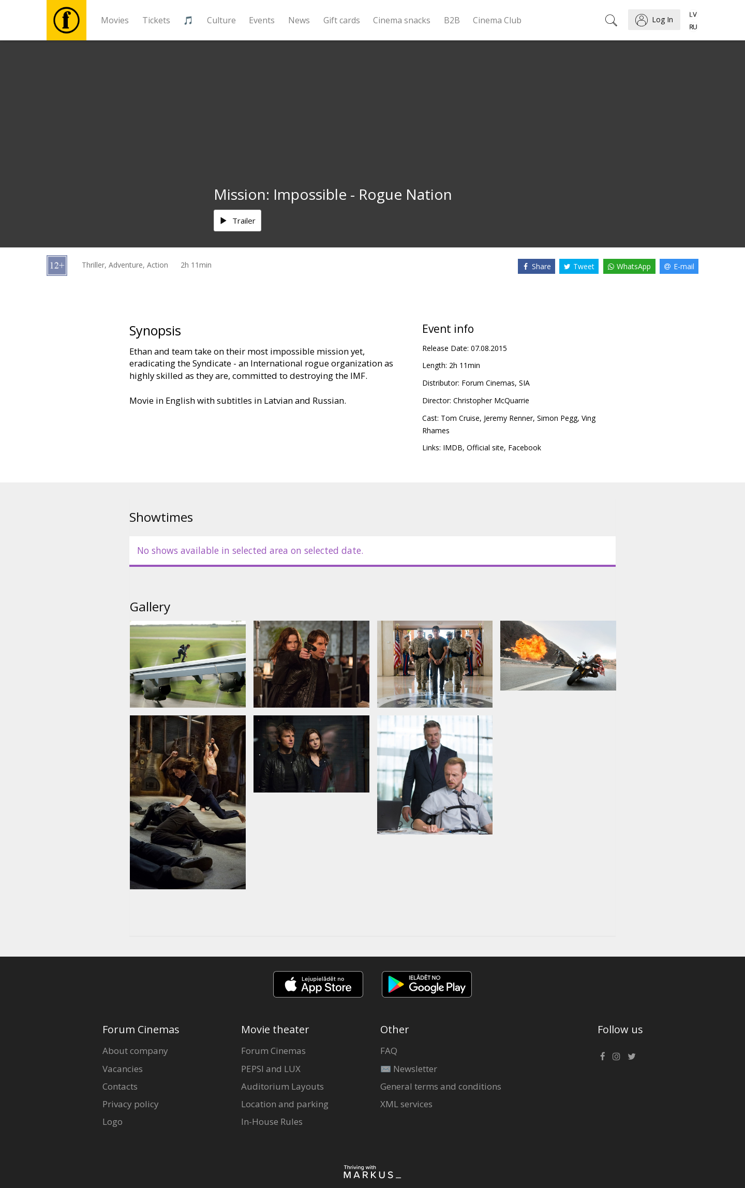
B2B (452, 20)
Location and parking (285, 1104)
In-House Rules (272, 1121)
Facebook (524, 447)
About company (135, 1051)
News (299, 20)
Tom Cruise (460, 418)
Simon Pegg (557, 418)
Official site (485, 447)
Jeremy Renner (508, 418)
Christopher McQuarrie (491, 400)
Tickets (156, 20)
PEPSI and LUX (271, 1069)
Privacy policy (130, 1104)
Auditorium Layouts (282, 1086)
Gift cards (341, 20)
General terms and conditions (440, 1086)
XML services (406, 1104)
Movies (115, 20)
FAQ (388, 1051)
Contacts (120, 1086)
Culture (221, 20)
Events (262, 20)
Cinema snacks (401, 20)
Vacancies (122, 1069)
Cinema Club (497, 20)
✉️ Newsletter (408, 1069)
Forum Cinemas (273, 1051)
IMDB (453, 447)
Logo (112, 1121)
